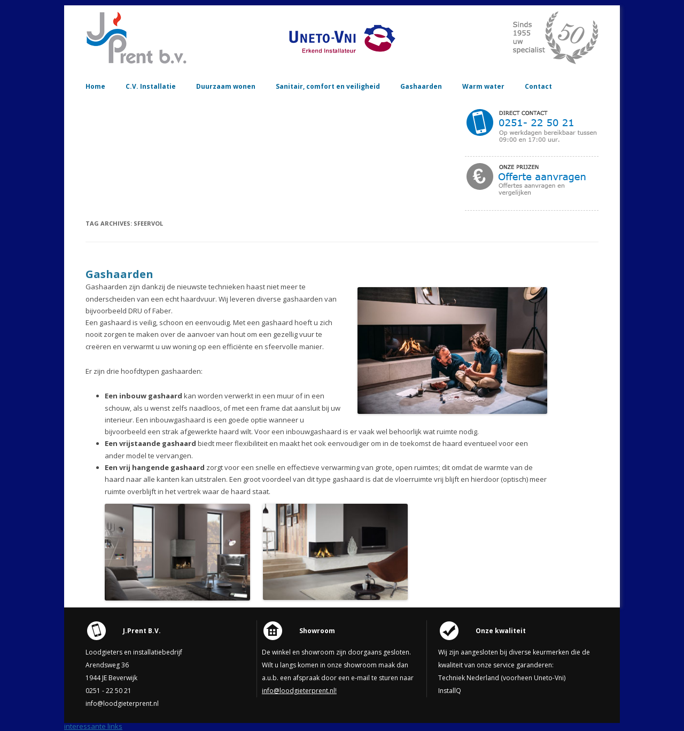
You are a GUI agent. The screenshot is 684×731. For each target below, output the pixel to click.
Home (95, 86)
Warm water (483, 86)
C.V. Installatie (151, 86)
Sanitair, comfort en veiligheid (328, 86)
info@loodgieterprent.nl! (299, 690)
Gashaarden (421, 86)
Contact (538, 86)
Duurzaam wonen (225, 86)
